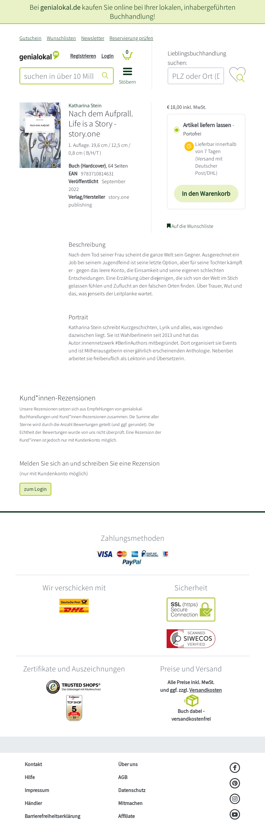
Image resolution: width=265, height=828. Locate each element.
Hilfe (30, 777)
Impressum (37, 790)
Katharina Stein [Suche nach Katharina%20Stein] (85, 105)
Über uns (128, 764)
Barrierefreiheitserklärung (52, 816)
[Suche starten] (105, 76)
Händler (33, 803)
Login (107, 56)
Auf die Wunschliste (190, 226)
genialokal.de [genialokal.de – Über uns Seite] (60, 7)
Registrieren (83, 56)
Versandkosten (205, 690)
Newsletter (92, 38)
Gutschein (30, 38)
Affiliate (126, 816)
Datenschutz (131, 790)
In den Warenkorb (206, 193)
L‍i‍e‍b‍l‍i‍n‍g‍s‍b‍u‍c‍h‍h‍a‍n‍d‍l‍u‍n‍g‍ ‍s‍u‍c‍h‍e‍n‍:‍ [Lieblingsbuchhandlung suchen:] (197, 58)
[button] (127, 78)
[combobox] (59, 76)
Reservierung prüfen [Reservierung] (131, 38)
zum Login (35, 489)
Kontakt (33, 764)
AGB (122, 777)
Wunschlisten (61, 38)
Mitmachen (130, 803)
